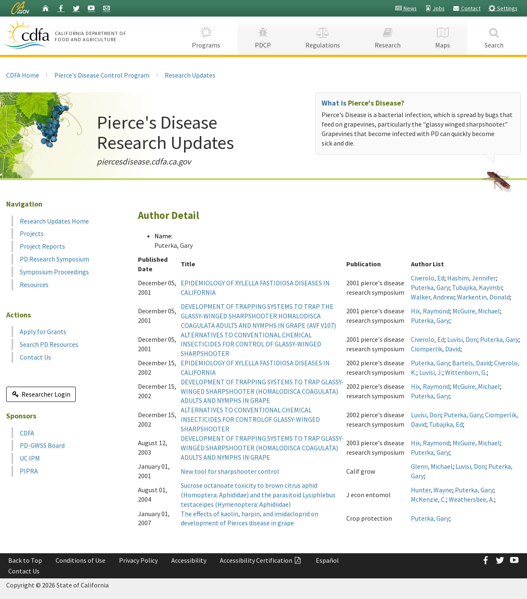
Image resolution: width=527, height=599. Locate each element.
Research (387, 35)
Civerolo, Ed (427, 278)
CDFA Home (22, 75)
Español (327, 560)
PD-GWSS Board (42, 445)
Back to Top (25, 560)
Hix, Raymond (430, 311)
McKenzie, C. (428, 499)
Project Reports (42, 246)
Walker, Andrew (432, 297)
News (406, 8)
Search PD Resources (49, 344)
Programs (206, 35)
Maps (442, 35)
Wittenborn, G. (466, 372)
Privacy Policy (138, 560)
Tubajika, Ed (446, 424)
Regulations (322, 35)
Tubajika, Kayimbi (477, 287)
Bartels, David (471, 363)
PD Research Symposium (54, 259)
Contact (466, 8)
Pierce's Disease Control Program (101, 75)
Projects (32, 233)
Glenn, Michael (431, 466)
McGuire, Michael (476, 311)
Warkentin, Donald (483, 297)
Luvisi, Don (462, 339)
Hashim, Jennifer (471, 278)
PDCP (263, 35)
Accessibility (188, 560)
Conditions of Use (80, 560)
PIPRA (29, 471)
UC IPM (30, 458)
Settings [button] (503, 8)
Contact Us (35, 357)
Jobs (434, 8)
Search (494, 35)
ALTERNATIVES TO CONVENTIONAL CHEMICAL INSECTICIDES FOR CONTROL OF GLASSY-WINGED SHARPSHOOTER (251, 344)
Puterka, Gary (430, 287)
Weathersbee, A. (471, 499)
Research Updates (190, 75)
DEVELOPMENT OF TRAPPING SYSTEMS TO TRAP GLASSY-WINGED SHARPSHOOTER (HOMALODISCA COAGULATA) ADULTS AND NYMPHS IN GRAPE (262, 391)
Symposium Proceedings (54, 272)
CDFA (27, 433)
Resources (34, 284)
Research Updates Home (54, 221)
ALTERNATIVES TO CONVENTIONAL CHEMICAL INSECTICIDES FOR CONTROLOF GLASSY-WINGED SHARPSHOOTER (250, 419)
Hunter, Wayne (431, 490)
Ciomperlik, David (435, 349)
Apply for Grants (43, 331)
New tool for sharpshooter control (230, 471)
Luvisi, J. (430, 372)
